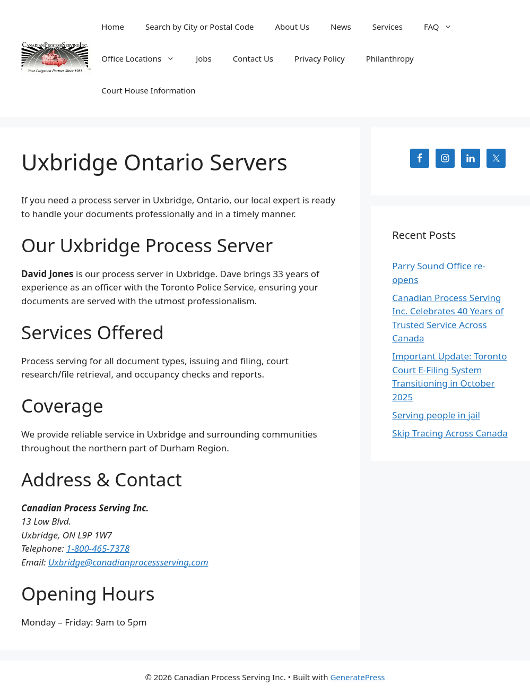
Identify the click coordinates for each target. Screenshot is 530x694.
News (341, 26)
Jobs (204, 58)
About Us (292, 26)
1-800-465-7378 (97, 548)
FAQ (443, 26)
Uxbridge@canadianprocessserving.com (128, 562)
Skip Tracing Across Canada (449, 433)
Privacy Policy (319, 58)
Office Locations (143, 58)
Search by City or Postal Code (199, 26)
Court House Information (148, 90)
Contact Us (253, 58)
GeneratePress (357, 677)
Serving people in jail (436, 415)
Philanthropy (390, 58)
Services (387, 26)
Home (112, 26)
